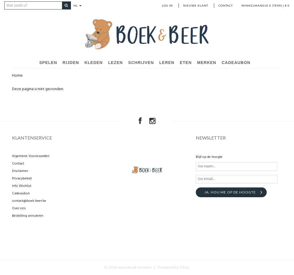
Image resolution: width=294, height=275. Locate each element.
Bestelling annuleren (27, 215)
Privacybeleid (22, 178)
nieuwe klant (195, 5)
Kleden (93, 62)
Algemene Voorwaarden (30, 156)
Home (17, 75)
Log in (167, 5)
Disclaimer (20, 171)
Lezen (115, 62)
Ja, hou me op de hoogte (230, 192)
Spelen (48, 62)
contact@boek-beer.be (29, 201)
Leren (166, 62)
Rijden (71, 62)
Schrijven (141, 62)
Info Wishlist (21, 186)
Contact (225, 5)
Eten (186, 62)
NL (78, 5)
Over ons (19, 208)
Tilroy (184, 267)
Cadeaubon (236, 62)
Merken (206, 62)
